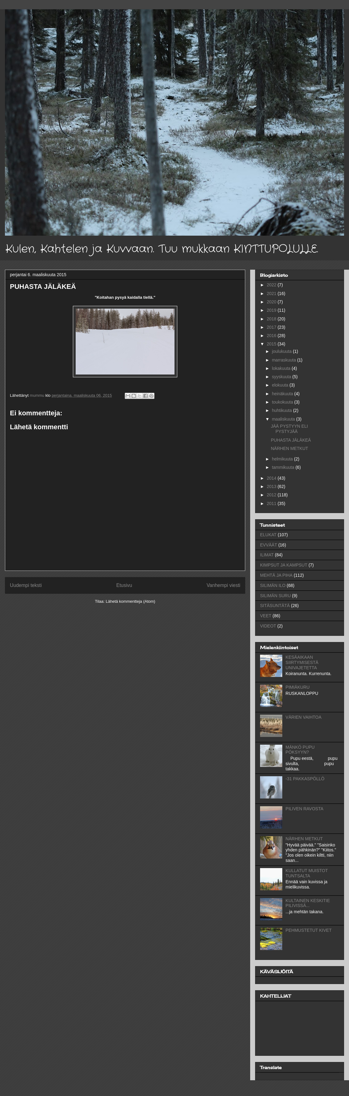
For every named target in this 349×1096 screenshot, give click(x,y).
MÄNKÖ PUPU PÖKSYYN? (300, 750)
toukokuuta (283, 402)
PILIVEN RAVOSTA (304, 808)
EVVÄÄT (268, 544)
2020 (272, 301)
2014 (272, 478)
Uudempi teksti (26, 585)
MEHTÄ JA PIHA (276, 575)
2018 (272, 318)
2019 (272, 310)
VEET (265, 615)
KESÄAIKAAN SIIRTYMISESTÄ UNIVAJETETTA (302, 662)
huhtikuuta (282, 410)
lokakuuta (282, 368)
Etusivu (124, 585)
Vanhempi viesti (223, 585)
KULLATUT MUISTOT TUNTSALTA (307, 873)
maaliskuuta (284, 419)
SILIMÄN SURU (275, 595)
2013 (272, 486)
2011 (272, 503)
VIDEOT (268, 625)
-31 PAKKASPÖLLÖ (305, 778)
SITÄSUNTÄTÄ (275, 605)
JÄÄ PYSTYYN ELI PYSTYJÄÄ (289, 429)
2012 (272, 494)
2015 (272, 343)
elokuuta (280, 385)
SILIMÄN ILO (272, 585)
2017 (272, 327)
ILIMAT (267, 554)
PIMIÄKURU (298, 687)
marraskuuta (284, 359)
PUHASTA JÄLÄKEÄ (291, 440)
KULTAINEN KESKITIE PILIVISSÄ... (308, 903)
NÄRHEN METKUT (289, 448)
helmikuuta (283, 458)
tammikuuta (283, 467)
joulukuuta (282, 351)
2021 (272, 293)
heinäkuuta (283, 393)
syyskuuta (282, 376)
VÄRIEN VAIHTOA (304, 717)
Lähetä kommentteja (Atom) (130, 601)
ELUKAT (268, 534)
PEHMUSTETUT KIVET (309, 930)
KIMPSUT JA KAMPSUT (283, 565)
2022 (272, 284)
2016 (272, 335)
